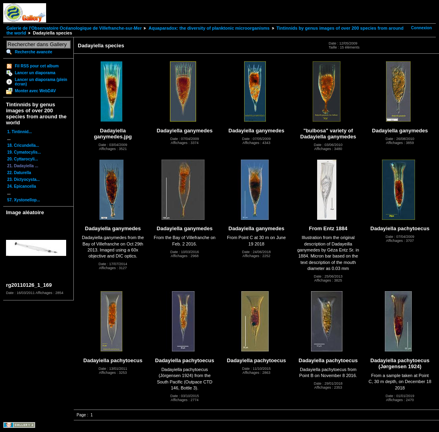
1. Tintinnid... (19, 132)
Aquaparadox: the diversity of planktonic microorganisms (208, 28)
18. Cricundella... (23, 145)
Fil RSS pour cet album (37, 66)
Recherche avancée (33, 52)
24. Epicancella (21, 186)
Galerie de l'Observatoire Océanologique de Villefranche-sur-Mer (74, 28)
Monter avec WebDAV (35, 91)
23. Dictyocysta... (23, 179)
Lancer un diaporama (35, 73)
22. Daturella (19, 172)
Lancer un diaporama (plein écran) (41, 81)
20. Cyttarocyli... (22, 159)
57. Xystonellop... (23, 200)
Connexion (421, 28)
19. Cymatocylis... (24, 152)
